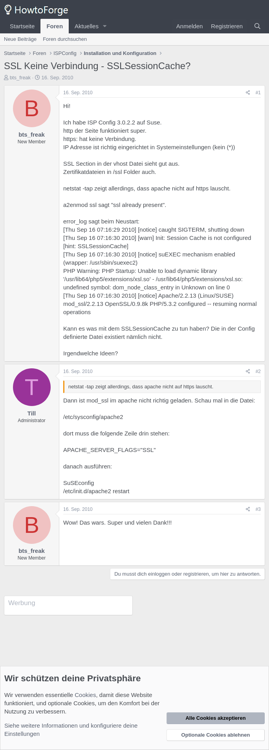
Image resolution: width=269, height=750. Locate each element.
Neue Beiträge (20, 39)
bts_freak (20, 77)
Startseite (22, 26)
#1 (258, 92)
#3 (258, 509)
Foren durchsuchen (65, 39)
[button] (104, 26)
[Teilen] (248, 92)
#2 (258, 371)
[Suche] (257, 26)
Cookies (85, 694)
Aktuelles (87, 26)
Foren (54, 26)
